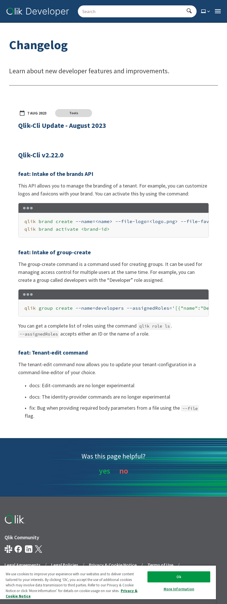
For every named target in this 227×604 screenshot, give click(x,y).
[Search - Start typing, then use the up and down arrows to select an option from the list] (134, 11)
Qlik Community (22, 537)
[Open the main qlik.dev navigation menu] (217, 11)
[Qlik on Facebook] (18, 549)
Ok (178, 576)
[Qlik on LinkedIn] (28, 549)
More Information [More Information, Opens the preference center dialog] (179, 589)
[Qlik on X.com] (38, 549)
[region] (113, 225)
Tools (73, 113)
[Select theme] (206, 11)
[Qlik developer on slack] (8, 549)
